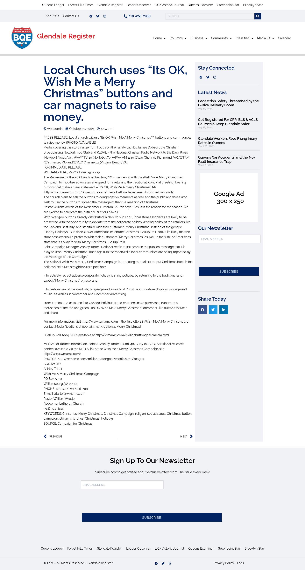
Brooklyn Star (253, 5)
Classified (244, 38)
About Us (52, 16)
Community (221, 38)
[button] (202, 309)
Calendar (284, 38)
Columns (178, 38)
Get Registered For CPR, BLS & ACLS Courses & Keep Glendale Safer (228, 122)
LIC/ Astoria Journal (169, 5)
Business (198, 38)
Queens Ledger (53, 5)
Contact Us (71, 16)
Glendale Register (110, 5)
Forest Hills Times (81, 5)
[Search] (257, 16)
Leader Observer (138, 5)
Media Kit (265, 38)
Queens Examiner (200, 5)
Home (159, 38)
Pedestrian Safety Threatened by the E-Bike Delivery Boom (228, 103)
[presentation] (228, 257)
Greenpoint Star (228, 5)
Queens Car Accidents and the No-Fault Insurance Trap (226, 159)
